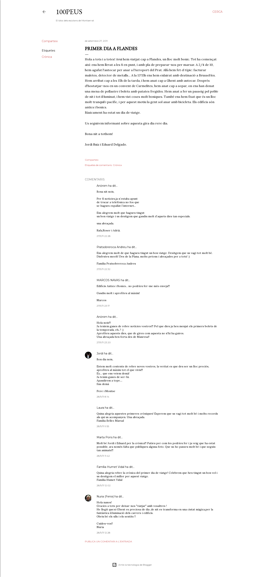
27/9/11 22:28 (104, 236)
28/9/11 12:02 (104, 485)
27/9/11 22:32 (103, 269)
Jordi (100, 353)
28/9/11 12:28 (103, 532)
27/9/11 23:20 (104, 342)
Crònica (47, 57)
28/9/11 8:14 (103, 396)
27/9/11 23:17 (103, 305)
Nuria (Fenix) (105, 496)
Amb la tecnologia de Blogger (132, 565)
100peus (69, 11)
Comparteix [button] (50, 41)
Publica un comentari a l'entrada (108, 541)
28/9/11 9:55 (103, 426)
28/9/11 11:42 (103, 455)
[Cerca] (217, 11)
